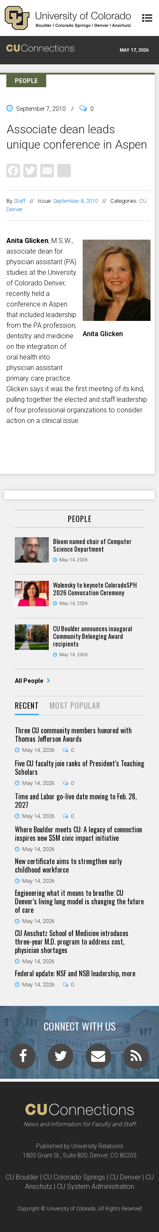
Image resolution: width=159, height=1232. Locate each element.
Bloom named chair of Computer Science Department (92, 544)
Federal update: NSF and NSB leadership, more (75, 973)
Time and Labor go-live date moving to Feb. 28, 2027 (76, 800)
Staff (19, 201)
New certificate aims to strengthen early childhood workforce (68, 865)
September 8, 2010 (75, 201)
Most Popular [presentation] (75, 705)
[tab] (27, 706)
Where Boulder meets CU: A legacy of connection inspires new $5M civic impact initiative (78, 833)
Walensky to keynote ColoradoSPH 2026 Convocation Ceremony (95, 588)
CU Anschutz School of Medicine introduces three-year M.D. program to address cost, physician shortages (71, 941)
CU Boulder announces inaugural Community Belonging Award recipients (92, 636)
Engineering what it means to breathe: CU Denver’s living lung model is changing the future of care (79, 901)
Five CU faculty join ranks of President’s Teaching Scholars (79, 767)
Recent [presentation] (27, 705)
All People (30, 680)
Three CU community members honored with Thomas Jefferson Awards (73, 734)
